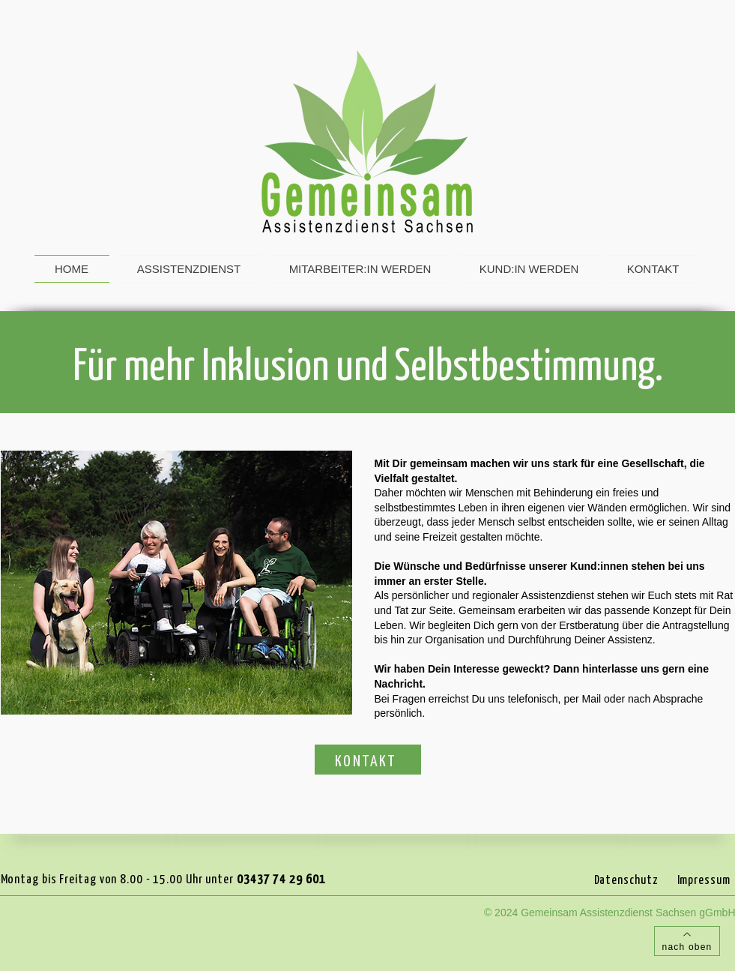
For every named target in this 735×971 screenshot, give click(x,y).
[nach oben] (687, 941)
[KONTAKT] (368, 760)
